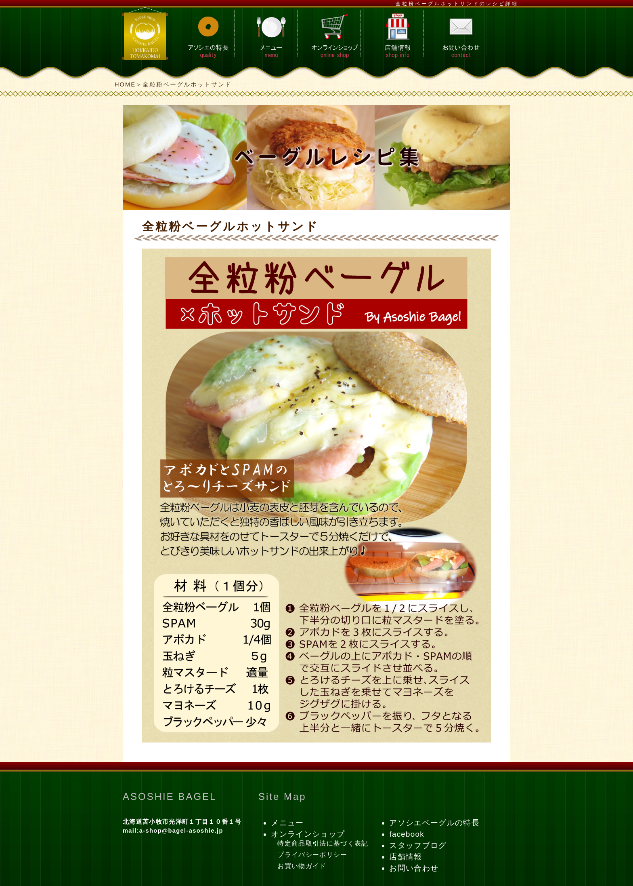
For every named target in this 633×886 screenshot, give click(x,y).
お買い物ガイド (301, 866)
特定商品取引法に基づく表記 (322, 843)
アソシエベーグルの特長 (434, 822)
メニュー (287, 822)
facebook (406, 834)
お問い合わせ (413, 868)
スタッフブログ (417, 845)
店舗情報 (405, 856)
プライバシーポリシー (312, 854)
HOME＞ (129, 84)
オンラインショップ (308, 834)
